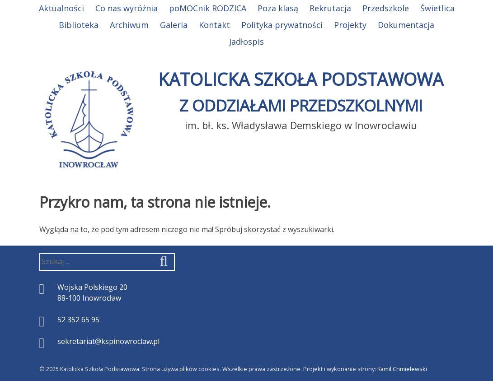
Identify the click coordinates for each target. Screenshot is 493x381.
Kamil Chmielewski (402, 369)
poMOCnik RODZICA (207, 8)
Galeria (174, 24)
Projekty (350, 24)
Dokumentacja (406, 24)
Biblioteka (79, 24)
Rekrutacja (330, 8)
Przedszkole (385, 8)
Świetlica (437, 8)
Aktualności (61, 8)
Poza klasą (278, 8)
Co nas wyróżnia (126, 8)
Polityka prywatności (282, 24)
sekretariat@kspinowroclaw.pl (108, 341)
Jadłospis (246, 41)
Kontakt (214, 24)
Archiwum (129, 24)
